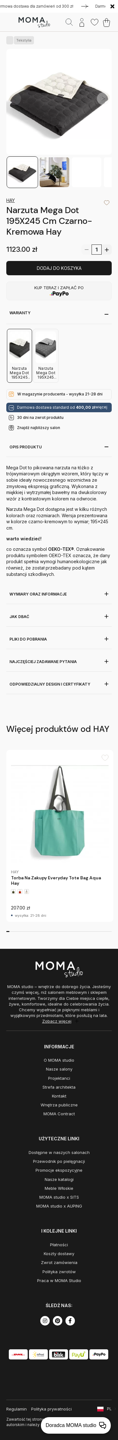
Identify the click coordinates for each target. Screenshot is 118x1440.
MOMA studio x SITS (59, 1197)
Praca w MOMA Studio (59, 1280)
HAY (10, 200)
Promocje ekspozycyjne (59, 1170)
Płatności (59, 1244)
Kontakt (59, 1095)
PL (109, 1408)
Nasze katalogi (59, 1179)
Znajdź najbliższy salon (38, 427)
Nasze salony (59, 1069)
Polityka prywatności (51, 1408)
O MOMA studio (59, 1060)
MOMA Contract (59, 1113)
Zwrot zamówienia (59, 1262)
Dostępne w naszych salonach (59, 1152)
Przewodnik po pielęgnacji (59, 1161)
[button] (103, 98)
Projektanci (59, 1078)
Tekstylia (22, 40)
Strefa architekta (59, 1087)
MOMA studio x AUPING (59, 1206)
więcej (101, 407)
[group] (59, 836)
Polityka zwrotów (59, 1271)
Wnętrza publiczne (59, 1104)
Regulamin (16, 1408)
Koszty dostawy (59, 1253)
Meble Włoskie (59, 1188)
